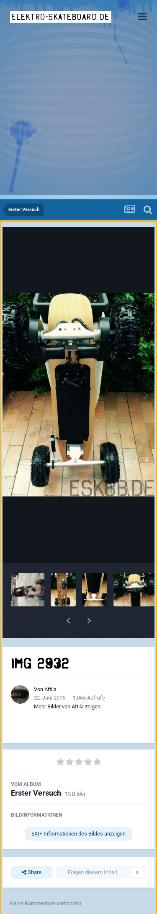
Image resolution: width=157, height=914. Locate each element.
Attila (50, 689)
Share (31, 872)
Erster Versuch (36, 793)
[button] (68, 620)
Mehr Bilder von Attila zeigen (67, 706)
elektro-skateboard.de (60, 17)
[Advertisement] (78, 116)
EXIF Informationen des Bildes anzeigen (78, 833)
